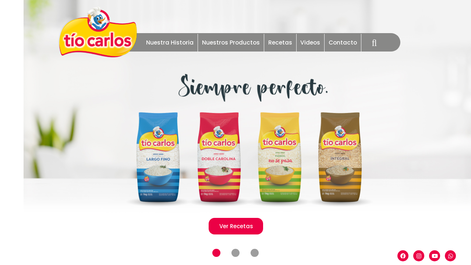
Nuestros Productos (231, 42)
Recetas (280, 42)
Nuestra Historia (170, 42)
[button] (216, 253)
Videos (310, 42)
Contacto (343, 42)
